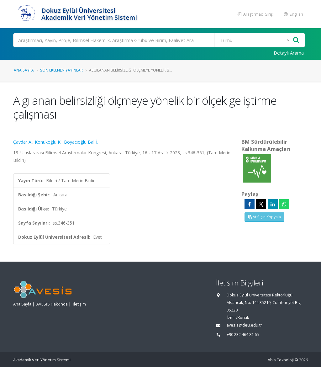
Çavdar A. (22, 142)
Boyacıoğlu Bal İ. (81, 142)
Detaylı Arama (289, 53)
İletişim (79, 304)
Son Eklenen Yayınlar (61, 69)
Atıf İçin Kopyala (264, 217)
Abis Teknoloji (281, 360)
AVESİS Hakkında (52, 304)
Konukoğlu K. (48, 142)
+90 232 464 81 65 (243, 334)
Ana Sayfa (24, 69)
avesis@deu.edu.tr (244, 325)
